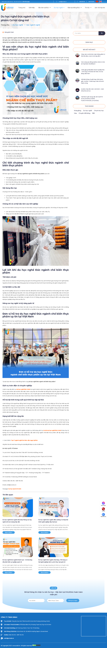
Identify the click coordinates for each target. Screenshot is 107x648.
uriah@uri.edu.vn (9, 638)
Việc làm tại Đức (44, 7)
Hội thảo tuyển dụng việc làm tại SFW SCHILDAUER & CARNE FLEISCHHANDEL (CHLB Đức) (92, 98)
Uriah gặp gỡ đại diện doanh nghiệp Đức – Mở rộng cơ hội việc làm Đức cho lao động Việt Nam (93, 71)
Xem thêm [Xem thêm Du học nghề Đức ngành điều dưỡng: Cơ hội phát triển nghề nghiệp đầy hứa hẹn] (44, 532)
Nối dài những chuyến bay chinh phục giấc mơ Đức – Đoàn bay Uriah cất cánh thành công (92, 81)
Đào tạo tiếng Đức (75, 7)
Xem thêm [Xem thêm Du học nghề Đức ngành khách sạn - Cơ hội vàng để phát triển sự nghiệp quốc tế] (8, 572)
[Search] (102, 33)
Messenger (103, 504)
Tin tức (88, 7)
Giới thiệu (32, 7)
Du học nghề (59, 7)
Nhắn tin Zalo (103, 515)
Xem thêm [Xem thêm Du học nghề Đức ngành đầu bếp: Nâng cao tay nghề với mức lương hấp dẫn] (8, 532)
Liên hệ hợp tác (100, 7)
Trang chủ (21, 7)
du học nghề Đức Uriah (23, 389)
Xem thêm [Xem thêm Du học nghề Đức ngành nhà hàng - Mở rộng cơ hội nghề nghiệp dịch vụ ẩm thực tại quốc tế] (44, 572)
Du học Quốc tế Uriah (14, 489)
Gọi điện (103, 509)
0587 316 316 (91, 1)
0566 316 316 (82, 1)
